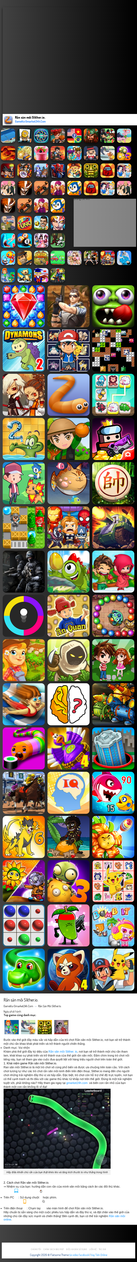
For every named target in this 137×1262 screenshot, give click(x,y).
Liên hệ (93, 1249)
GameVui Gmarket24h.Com (18, 1006)
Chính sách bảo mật (53, 1249)
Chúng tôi (36, 1249)
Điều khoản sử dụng (76, 1249)
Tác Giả (102, 1249)
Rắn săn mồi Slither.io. (50, 1006)
